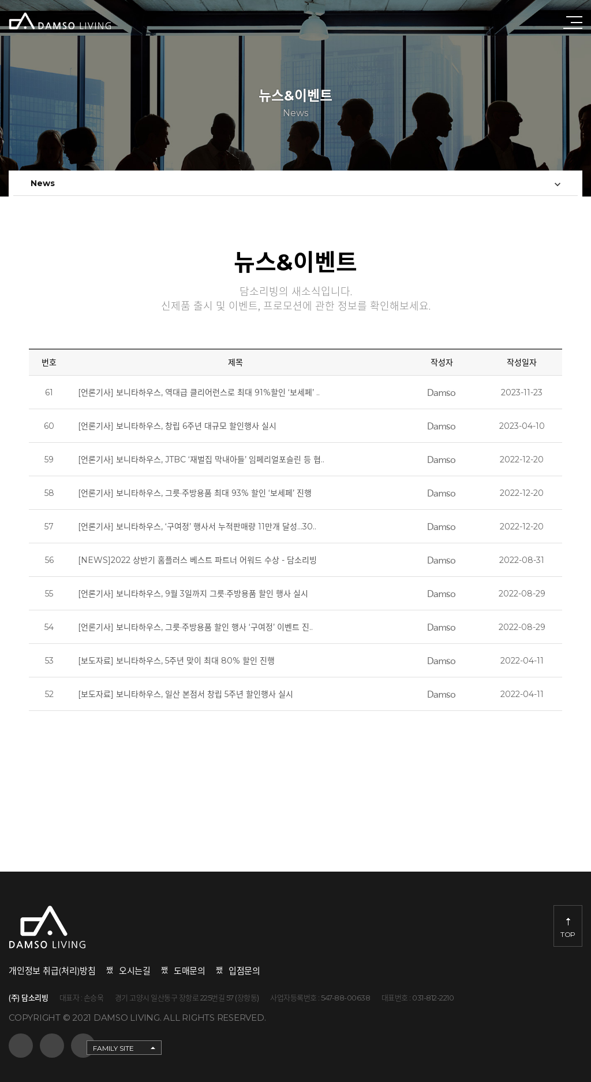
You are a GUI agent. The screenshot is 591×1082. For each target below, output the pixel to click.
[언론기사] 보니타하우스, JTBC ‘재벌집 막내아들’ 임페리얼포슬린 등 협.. (201, 463)
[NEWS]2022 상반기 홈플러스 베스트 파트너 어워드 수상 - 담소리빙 (197, 563)
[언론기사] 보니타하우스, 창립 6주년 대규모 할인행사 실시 (177, 429)
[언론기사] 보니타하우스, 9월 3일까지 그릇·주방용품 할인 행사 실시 (193, 597)
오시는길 (135, 970)
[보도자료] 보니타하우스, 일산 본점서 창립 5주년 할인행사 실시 (185, 697)
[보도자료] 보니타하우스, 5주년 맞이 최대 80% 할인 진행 (176, 664)
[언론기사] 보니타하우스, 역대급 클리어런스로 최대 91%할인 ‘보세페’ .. (199, 396)
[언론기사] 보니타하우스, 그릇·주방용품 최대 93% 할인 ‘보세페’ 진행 (195, 496)
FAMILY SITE (113, 1048)
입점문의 (244, 970)
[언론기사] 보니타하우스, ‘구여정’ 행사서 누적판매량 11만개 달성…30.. (197, 530)
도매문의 (189, 970)
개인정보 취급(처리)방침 (52, 970)
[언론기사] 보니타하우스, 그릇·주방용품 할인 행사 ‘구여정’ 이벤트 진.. (195, 630)
